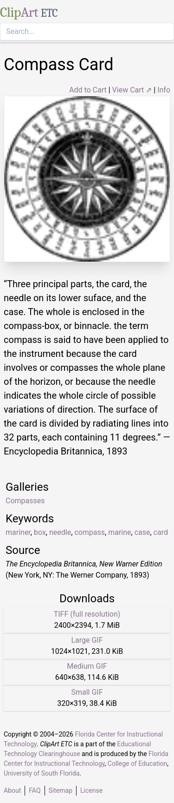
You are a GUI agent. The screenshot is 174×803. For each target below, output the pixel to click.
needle (60, 532)
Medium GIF (87, 666)
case (142, 532)
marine (119, 532)
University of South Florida (41, 773)
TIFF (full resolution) (87, 614)
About (12, 790)
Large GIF (87, 640)
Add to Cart (88, 90)
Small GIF (87, 692)
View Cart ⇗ (132, 90)
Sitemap (60, 790)
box (40, 532)
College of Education (138, 763)
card (161, 532)
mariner (18, 532)
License (91, 790)
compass (89, 532)
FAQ (34, 790)
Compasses (25, 500)
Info (163, 90)
